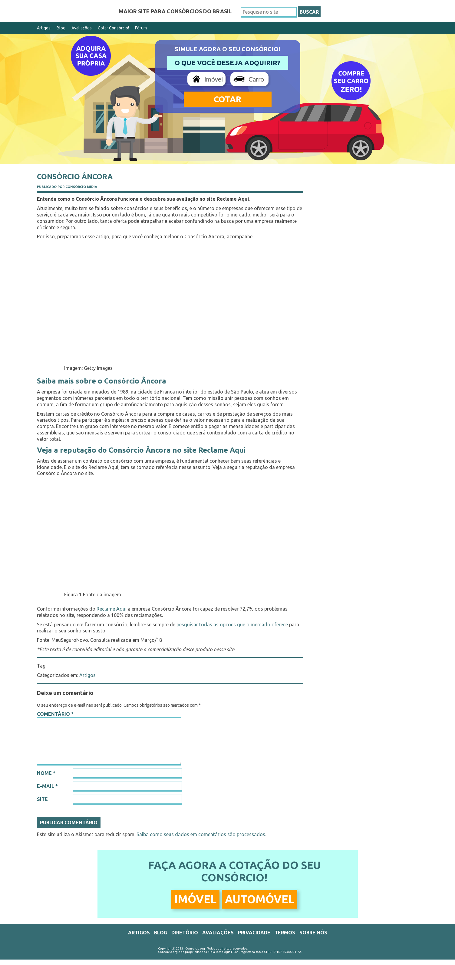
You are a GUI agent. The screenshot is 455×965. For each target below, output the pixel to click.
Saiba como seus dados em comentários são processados (201, 834)
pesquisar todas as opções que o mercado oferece (232, 624)
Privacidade (254, 932)
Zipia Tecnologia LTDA (223, 951)
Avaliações (81, 27)
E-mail (47, 786)
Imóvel (213, 79)
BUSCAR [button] (309, 12)
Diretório (184, 932)
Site (42, 799)
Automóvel (259, 899)
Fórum (141, 27)
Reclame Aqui (112, 609)
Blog (61, 27)
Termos (285, 932)
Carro (256, 79)
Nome (46, 773)
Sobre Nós (313, 932)
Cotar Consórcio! (113, 27)
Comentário (55, 714)
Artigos (44, 27)
